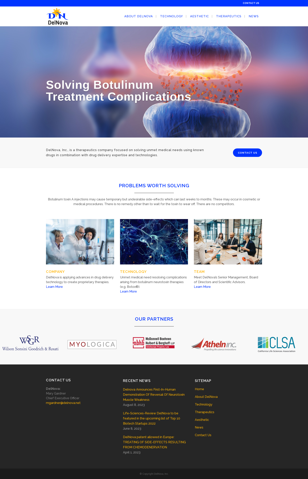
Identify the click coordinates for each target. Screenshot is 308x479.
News (199, 427)
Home (199, 389)
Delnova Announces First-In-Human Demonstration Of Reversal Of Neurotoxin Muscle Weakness (154, 395)
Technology (203, 404)
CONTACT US (251, 3)
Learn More (54, 287)
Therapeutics (204, 412)
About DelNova (206, 397)
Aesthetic (202, 420)
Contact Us (203, 435)
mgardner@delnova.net (63, 403)
